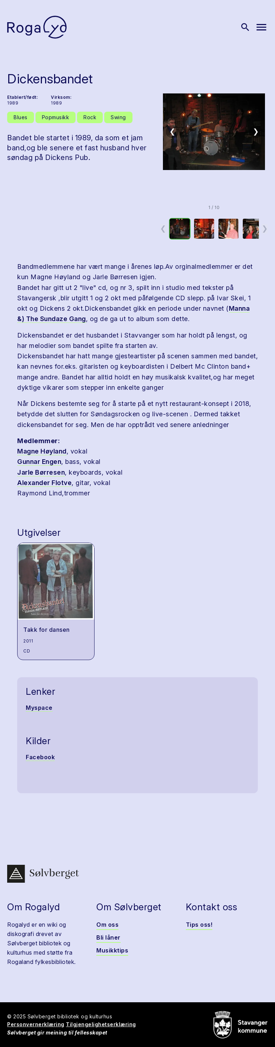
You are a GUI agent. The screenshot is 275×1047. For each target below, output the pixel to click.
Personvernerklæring (35, 1024)
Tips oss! (199, 924)
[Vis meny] (261, 27)
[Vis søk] (245, 27)
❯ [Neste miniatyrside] (265, 228)
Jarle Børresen (41, 472)
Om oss (107, 924)
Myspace (39, 707)
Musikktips (112, 950)
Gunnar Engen (39, 461)
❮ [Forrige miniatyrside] (163, 228)
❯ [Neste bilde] (256, 131)
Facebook (40, 757)
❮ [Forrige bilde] (172, 131)
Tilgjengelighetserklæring (101, 1024)
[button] (214, 131)
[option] (179, 228)
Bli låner (108, 937)
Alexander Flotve (44, 482)
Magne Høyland (42, 451)
